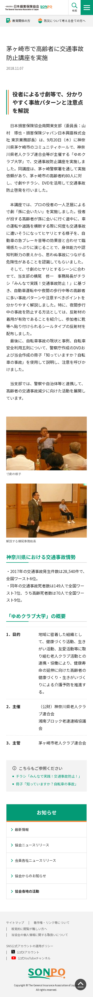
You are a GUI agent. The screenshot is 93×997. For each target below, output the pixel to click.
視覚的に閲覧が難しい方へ (29, 929)
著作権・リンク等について (51, 922)
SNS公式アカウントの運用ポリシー (29, 946)
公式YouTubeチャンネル (34, 958)
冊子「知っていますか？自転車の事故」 (47, 783)
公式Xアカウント (28, 952)
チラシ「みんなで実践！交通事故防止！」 (49, 776)
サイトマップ (15, 922)
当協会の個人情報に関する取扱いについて (39, 935)
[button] (74, 7)
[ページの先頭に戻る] (80, 984)
